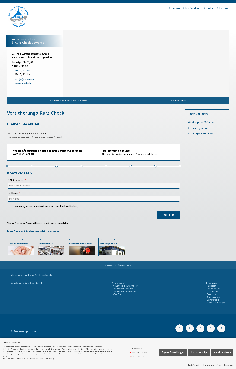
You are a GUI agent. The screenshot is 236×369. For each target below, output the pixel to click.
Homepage (223, 8)
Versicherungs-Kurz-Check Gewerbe (68, 100)
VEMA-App (117, 294)
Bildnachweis (212, 294)
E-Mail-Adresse (16, 180)
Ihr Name (13, 193)
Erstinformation (194, 365)
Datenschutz (208, 8)
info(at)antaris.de (202, 133)
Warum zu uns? (179, 100)
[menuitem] (68, 100)
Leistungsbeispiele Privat (123, 288)
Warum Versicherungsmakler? (125, 285)
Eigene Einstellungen (173, 352)
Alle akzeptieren (222, 352)
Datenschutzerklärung (212, 365)
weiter (168, 215)
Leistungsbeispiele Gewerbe (124, 291)
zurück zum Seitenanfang (118, 265)
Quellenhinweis (213, 297)
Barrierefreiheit (213, 300)
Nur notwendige (198, 352)
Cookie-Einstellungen (216, 302)
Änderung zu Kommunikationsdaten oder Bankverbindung (43, 206)
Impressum (228, 365)
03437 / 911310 (200, 128)
